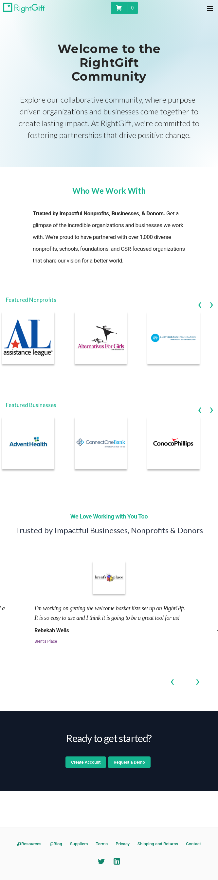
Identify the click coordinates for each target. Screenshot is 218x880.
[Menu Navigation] (209, 8)
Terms (102, 843)
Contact (193, 843)
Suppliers (79, 843)
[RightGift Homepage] (24, 8)
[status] (124, 8)
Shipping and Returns (157, 843)
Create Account (85, 762)
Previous (199, 300)
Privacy (123, 843)
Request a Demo (129, 762)
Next (211, 300)
